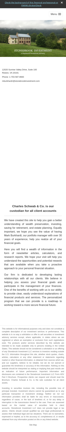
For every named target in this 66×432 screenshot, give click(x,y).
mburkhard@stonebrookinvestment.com (21, 81)
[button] (56, 14)
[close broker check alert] (62, 3)
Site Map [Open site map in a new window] (33, 425)
